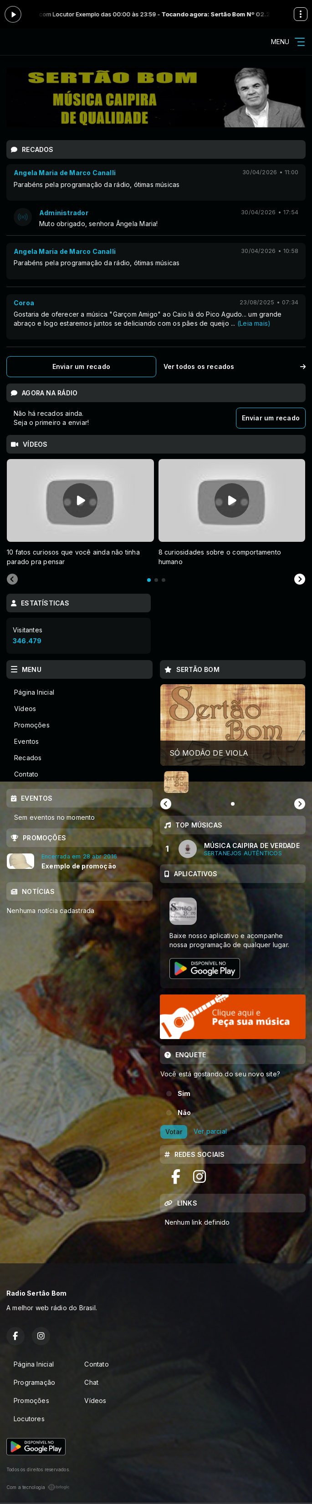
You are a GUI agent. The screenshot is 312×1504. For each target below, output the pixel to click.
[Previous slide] (12, 579)
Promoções (32, 725)
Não (184, 1112)
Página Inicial (34, 692)
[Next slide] (299, 579)
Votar (173, 1132)
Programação (34, 1382)
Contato (26, 774)
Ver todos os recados (235, 366)
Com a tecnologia (38, 1487)
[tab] (149, 580)
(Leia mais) (254, 323)
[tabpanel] (80, 512)
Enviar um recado (81, 366)
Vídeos (25, 708)
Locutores (29, 1419)
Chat (91, 1382)
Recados (27, 758)
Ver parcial (210, 1131)
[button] (176, 782)
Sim (184, 1093)
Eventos (26, 741)
